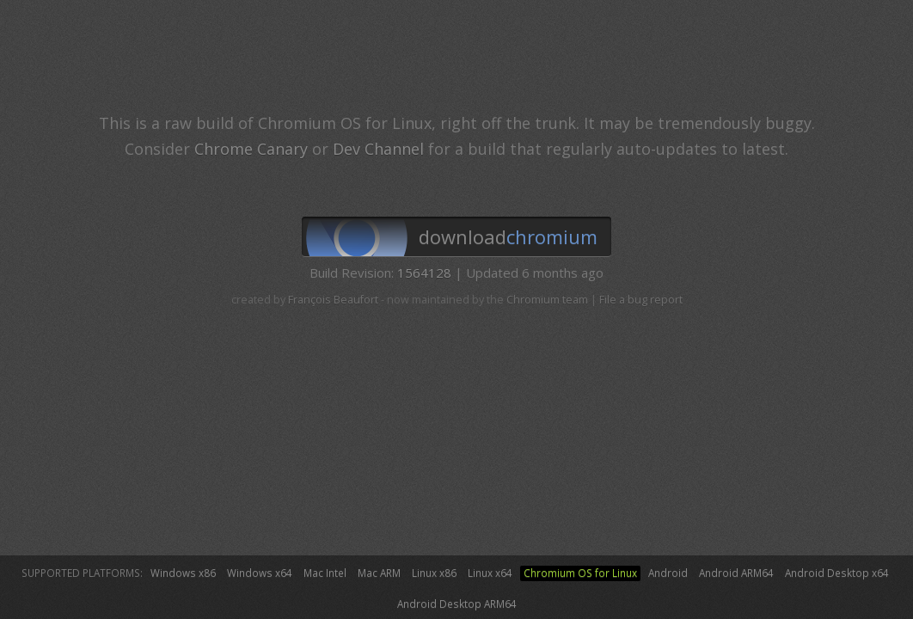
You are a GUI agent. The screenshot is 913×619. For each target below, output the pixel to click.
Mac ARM (379, 572)
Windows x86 (183, 572)
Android (668, 572)
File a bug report (641, 299)
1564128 (424, 272)
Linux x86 (434, 572)
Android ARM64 (736, 572)
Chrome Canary (251, 148)
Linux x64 (490, 572)
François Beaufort (333, 299)
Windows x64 (259, 572)
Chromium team (547, 299)
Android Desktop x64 (837, 572)
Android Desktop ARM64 (457, 603)
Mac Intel (324, 572)
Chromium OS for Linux (580, 572)
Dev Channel (378, 148)
